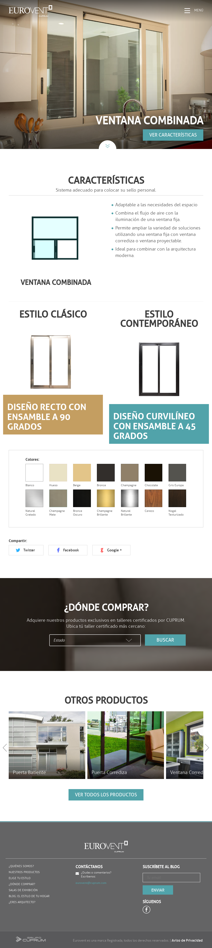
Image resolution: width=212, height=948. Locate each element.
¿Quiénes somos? (21, 866)
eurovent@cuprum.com (91, 883)
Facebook (71, 550)
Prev (5, 748)
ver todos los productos (106, 795)
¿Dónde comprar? (22, 884)
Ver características (173, 135)
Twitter (29, 550)
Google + (114, 550)
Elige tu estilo (19, 878)
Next (208, 748)
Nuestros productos (24, 872)
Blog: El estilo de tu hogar (29, 896)
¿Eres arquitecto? (22, 902)
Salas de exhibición (23, 890)
